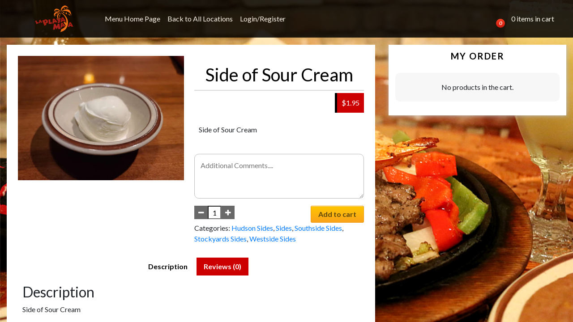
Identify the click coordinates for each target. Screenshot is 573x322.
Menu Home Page (132, 18)
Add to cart (337, 214)
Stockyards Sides (220, 238)
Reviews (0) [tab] (222, 266)
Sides (284, 228)
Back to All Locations (200, 18)
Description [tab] (168, 266)
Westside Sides (272, 238)
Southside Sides (318, 228)
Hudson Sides (252, 228)
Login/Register (263, 18)
